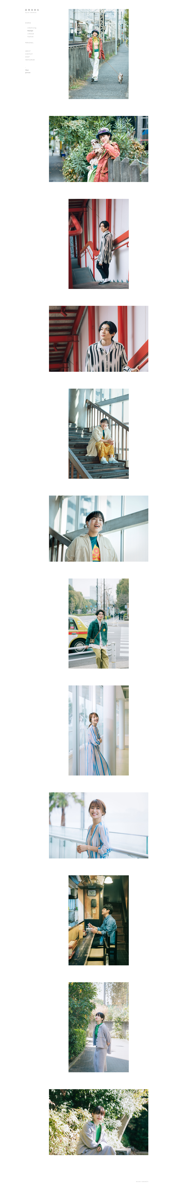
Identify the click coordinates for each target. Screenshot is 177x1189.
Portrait (30, 31)
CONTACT (29, 54)
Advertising (32, 28)
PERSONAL (29, 43)
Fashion (31, 36)
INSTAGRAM (30, 60)
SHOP (27, 57)
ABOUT (28, 51)
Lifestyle (31, 34)
